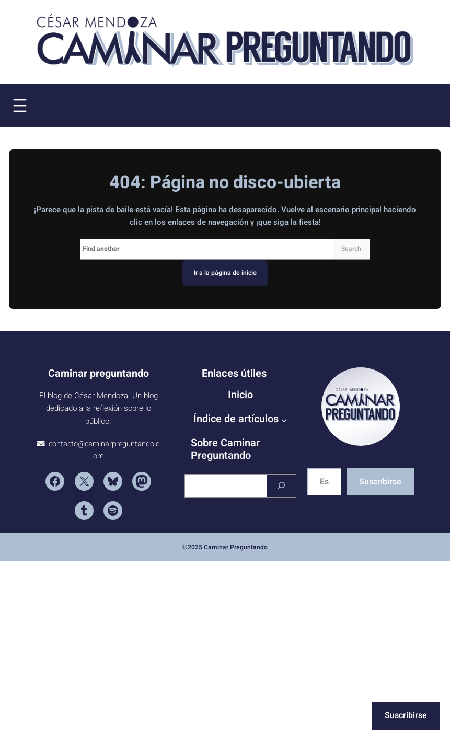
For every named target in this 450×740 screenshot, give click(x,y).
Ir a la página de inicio (225, 273)
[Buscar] (281, 486)
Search (351, 248)
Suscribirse (380, 482)
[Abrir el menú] (20, 106)
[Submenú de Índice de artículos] (284, 420)
